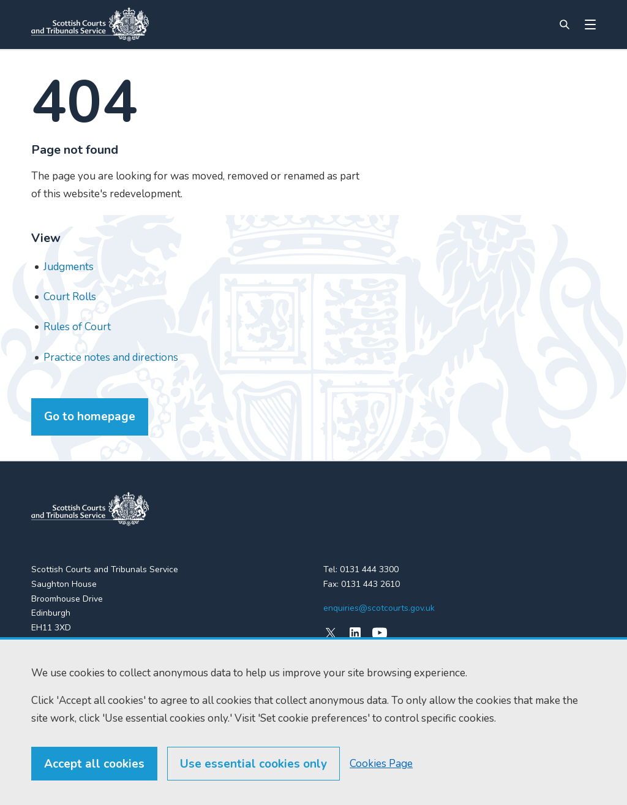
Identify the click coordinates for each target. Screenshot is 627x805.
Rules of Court (77, 327)
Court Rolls (69, 297)
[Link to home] (90, 24)
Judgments (68, 267)
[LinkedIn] (355, 632)
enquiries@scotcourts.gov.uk (379, 608)
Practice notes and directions (110, 357)
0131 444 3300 (369, 569)
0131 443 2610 (370, 584)
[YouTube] (379, 632)
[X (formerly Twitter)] (330, 632)
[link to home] (90, 509)
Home (42, 657)
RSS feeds (51, 700)
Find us (45, 678)
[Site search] (564, 24)
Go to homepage (89, 417)
